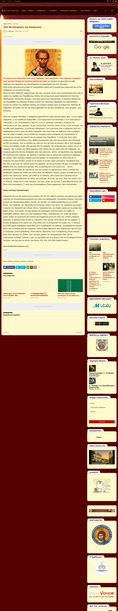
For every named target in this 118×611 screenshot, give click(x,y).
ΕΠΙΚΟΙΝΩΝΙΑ (17, 1)
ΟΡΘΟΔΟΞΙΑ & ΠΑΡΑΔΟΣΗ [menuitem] (68, 10)
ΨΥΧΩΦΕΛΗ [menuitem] (53, 10)
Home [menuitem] (24, 10)
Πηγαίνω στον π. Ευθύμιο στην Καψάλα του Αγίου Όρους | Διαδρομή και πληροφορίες (106, 176)
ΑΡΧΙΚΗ (3, 1)
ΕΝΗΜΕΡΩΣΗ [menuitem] (41, 10)
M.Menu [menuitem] (30, 10)
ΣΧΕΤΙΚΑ (9, 1)
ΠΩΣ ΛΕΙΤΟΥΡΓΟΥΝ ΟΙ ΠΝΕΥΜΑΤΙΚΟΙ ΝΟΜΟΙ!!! (108, 255)
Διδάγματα (16, 23)
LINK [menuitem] (95, 10)
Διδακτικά (17, 261)
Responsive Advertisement (43, 41)
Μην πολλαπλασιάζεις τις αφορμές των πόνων (94, 255)
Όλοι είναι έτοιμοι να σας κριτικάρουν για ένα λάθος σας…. (69, 294)
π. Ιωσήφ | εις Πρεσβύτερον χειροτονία (102, 386)
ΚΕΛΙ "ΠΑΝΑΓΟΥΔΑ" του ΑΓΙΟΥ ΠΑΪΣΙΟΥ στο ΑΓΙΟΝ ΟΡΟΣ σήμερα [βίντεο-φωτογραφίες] (106, 163)
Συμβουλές (30, 261)
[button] (106, 10)
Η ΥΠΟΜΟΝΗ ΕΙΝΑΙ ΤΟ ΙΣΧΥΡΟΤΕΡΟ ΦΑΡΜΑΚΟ (39, 294)
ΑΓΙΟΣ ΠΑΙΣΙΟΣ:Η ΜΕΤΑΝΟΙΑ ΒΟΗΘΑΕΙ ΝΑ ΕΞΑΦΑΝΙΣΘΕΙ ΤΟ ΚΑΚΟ (108, 275)
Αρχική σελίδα (7, 23)
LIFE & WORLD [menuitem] (85, 10)
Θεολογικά (23, 261)
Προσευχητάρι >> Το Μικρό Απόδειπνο (99, 140)
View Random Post (102, 26)
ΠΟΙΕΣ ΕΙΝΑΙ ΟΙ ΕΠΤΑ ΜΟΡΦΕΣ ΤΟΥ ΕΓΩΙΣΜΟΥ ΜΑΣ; (14, 294)
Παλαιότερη (78, 332)
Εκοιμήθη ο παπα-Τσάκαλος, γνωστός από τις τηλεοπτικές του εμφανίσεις (106, 151)
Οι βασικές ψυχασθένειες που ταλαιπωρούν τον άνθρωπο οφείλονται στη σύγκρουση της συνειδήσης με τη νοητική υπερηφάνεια (95, 280)
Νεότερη (6, 332)
